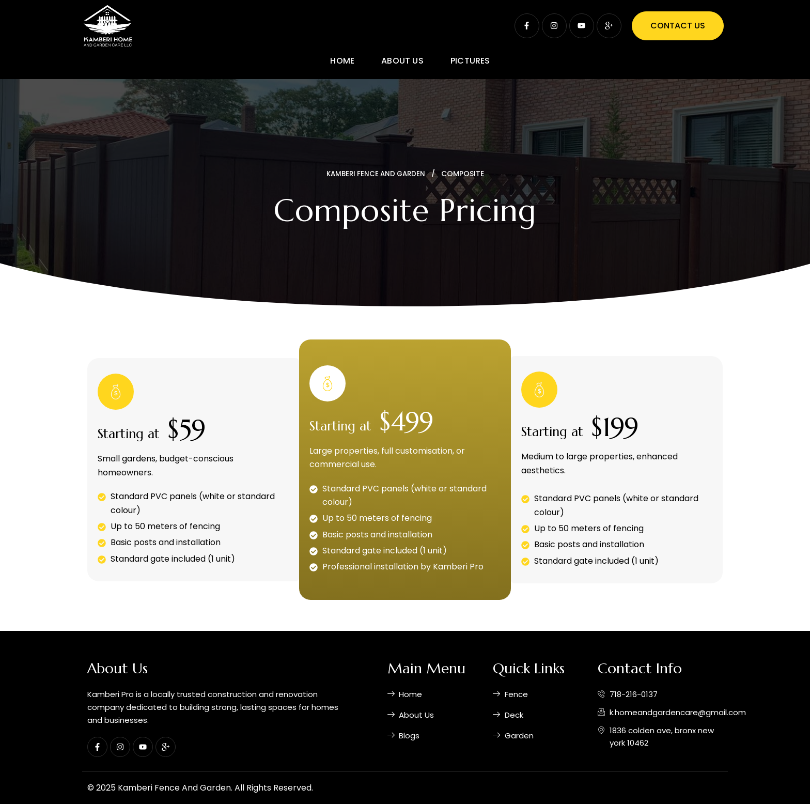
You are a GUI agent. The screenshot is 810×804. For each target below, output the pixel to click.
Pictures (470, 61)
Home (342, 61)
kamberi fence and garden (375, 173)
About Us (402, 61)
